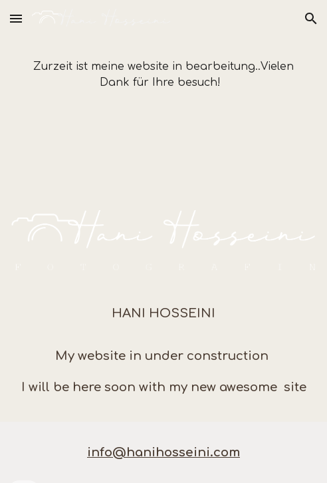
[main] (163, 74)
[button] (16, 18)
